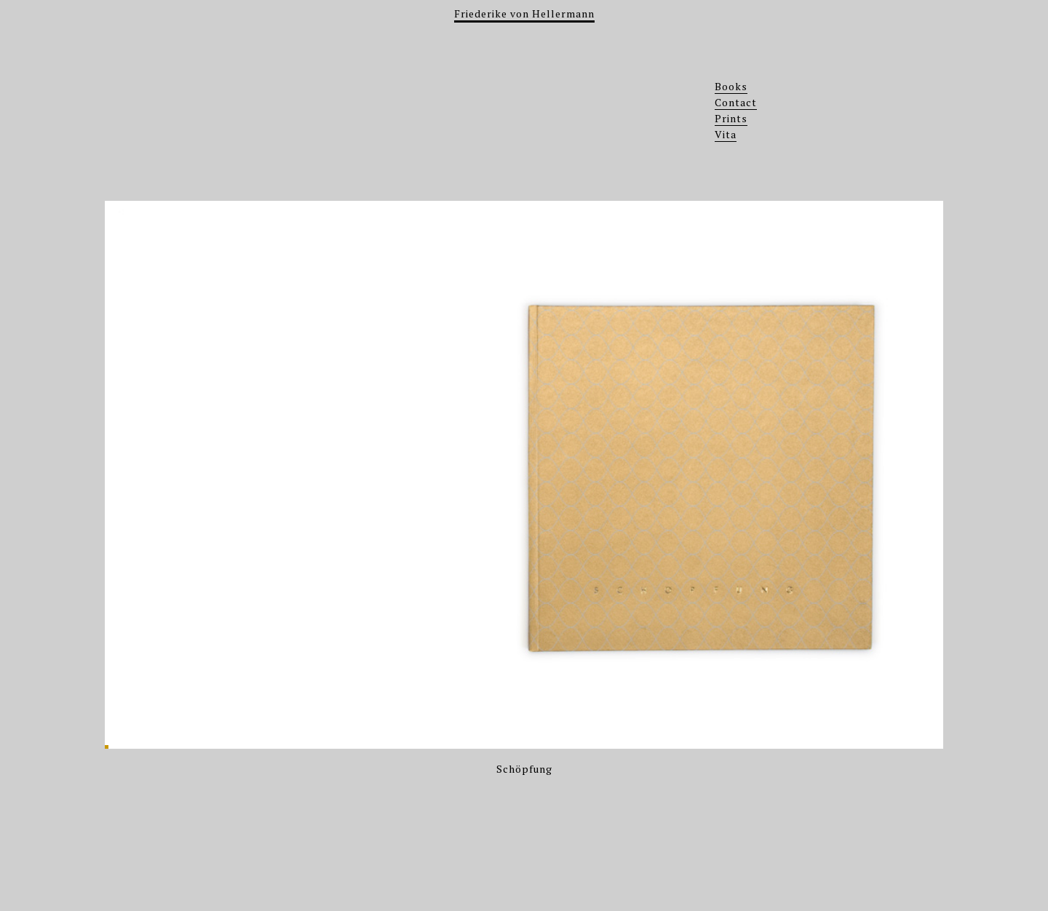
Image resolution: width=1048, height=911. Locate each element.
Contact (736, 102)
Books (731, 86)
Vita (726, 134)
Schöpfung (524, 769)
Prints (731, 118)
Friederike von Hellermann (524, 13)
